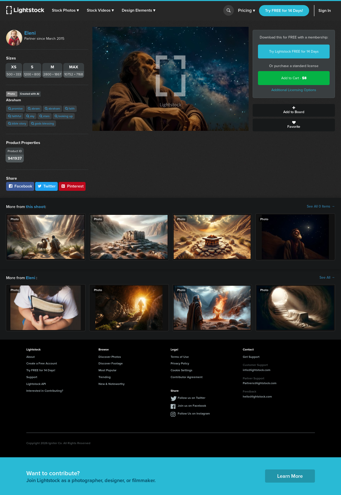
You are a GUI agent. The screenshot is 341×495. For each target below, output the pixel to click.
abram (34, 108)
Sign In (324, 10)
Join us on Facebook (192, 405)
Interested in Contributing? (44, 390)
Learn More (290, 475)
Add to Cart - (294, 78)
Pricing (246, 10)
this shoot (35, 206)
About (30, 356)
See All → (327, 277)
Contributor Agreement (187, 376)
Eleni (30, 33)
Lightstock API (36, 383)
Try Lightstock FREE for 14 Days (294, 51)
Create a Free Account (41, 363)
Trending (104, 376)
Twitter (46, 186)
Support (31, 376)
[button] (65, 10)
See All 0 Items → (321, 206)
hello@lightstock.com (257, 396)
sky (30, 116)
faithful (14, 116)
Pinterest (72, 186)
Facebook (20, 186)
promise (15, 108)
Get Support (251, 356)
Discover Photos (109, 356)
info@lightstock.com (256, 369)
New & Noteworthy (111, 383)
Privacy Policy (180, 363)
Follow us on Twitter (191, 397)
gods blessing (42, 123)
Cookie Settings (181, 369)
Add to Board (294, 110)
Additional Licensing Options (293, 90)
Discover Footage (110, 363)
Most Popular (107, 369)
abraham (52, 108)
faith (70, 108)
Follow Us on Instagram (194, 413)
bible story (17, 123)
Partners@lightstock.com (259, 382)
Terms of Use (180, 356)
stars (44, 116)
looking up (64, 116)
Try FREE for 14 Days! (284, 10)
